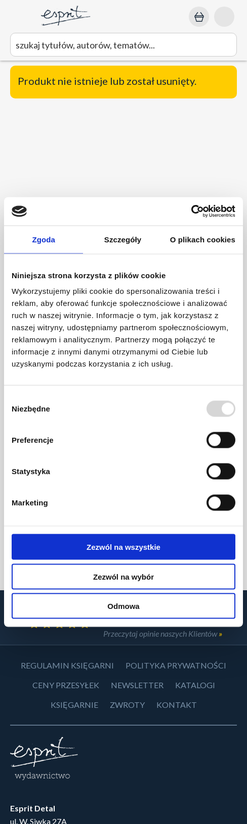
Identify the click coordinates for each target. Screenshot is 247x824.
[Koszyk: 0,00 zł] (199, 17)
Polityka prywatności (176, 665)
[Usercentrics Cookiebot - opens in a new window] (191, 211)
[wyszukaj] (123, 45)
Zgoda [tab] (43, 239)
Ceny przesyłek (65, 685)
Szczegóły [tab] (122, 239)
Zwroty (127, 704)
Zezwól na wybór (123, 576)
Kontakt (176, 704)
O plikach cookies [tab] (202, 239)
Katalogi (195, 685)
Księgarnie (74, 704)
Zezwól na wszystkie (123, 547)
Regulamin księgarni (67, 665)
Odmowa (123, 606)
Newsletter (137, 685)
